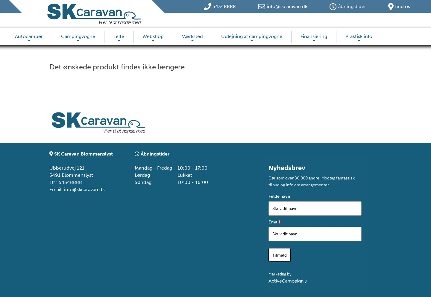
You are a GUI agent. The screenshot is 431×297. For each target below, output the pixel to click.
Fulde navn (279, 196)
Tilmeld (279, 255)
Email (275, 222)
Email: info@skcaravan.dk (77, 189)
